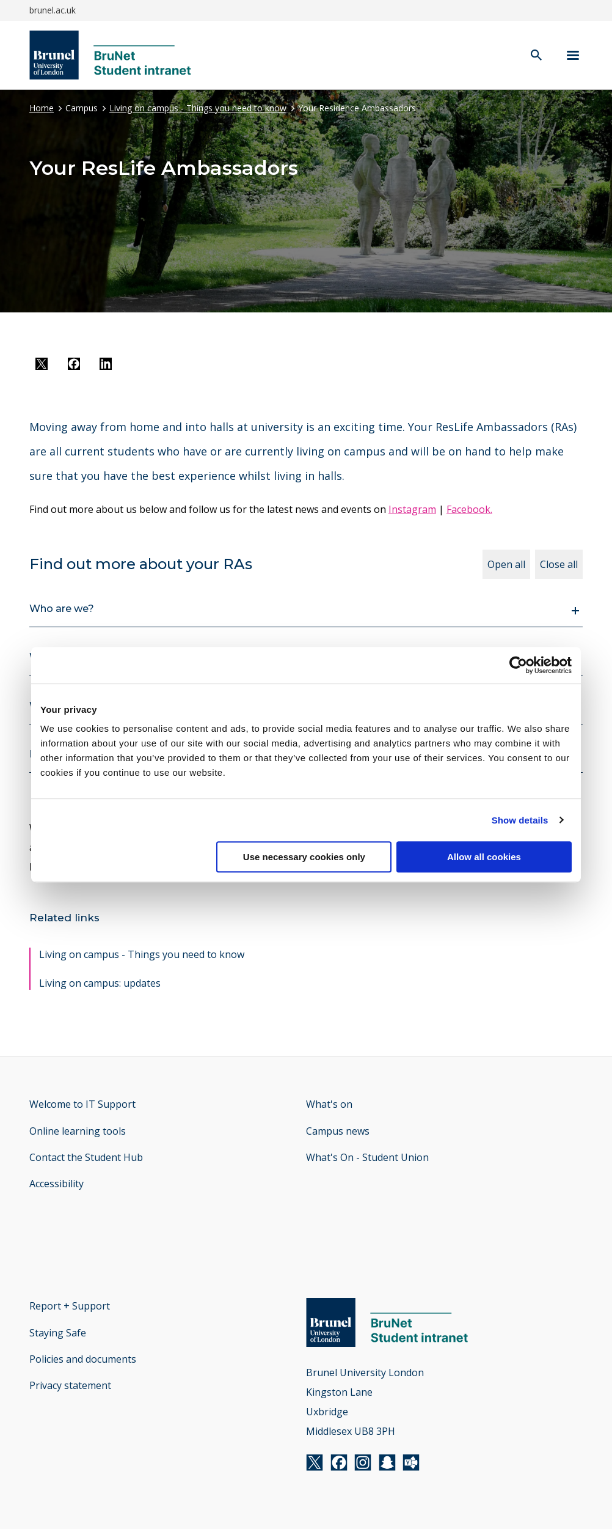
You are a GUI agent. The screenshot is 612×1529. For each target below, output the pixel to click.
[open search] (536, 56)
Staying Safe (57, 1332)
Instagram (412, 509)
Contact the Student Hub (86, 1157)
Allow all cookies (484, 857)
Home (41, 108)
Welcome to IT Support (82, 1104)
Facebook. (469, 509)
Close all (559, 564)
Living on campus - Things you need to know (197, 108)
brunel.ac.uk (52, 10)
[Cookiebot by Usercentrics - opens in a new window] (518, 665)
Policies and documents (82, 1359)
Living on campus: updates (100, 983)
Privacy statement (70, 1385)
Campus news (338, 1131)
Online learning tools (77, 1131)
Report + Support (69, 1306)
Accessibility (56, 1183)
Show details (520, 820)
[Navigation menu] (573, 55)
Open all (506, 564)
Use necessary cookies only (304, 857)
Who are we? (61, 608)
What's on (329, 1104)
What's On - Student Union (367, 1157)
